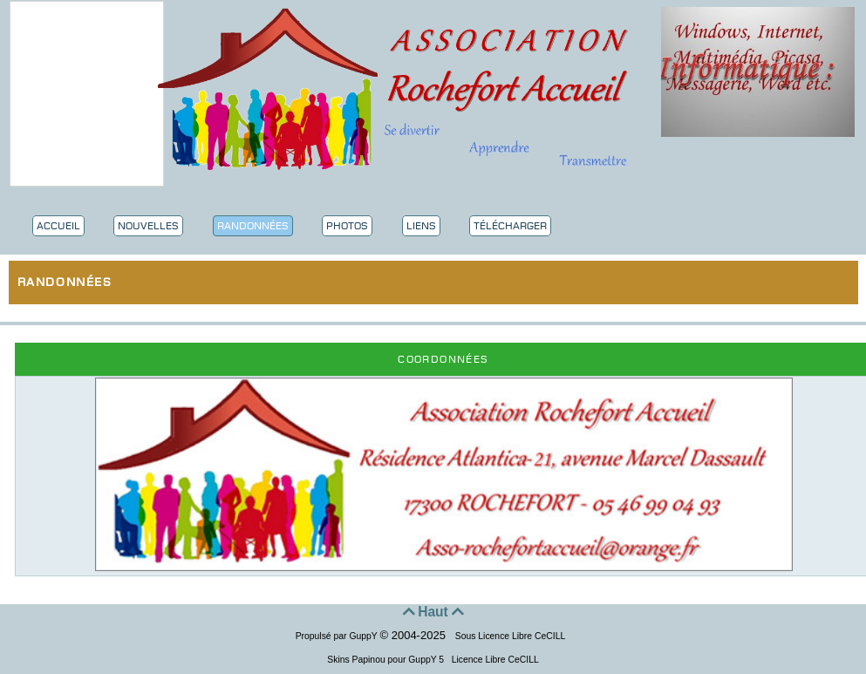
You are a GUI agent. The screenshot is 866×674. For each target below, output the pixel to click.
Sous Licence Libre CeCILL (511, 636)
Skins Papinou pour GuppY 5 (388, 659)
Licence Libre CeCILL (494, 659)
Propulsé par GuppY (338, 636)
